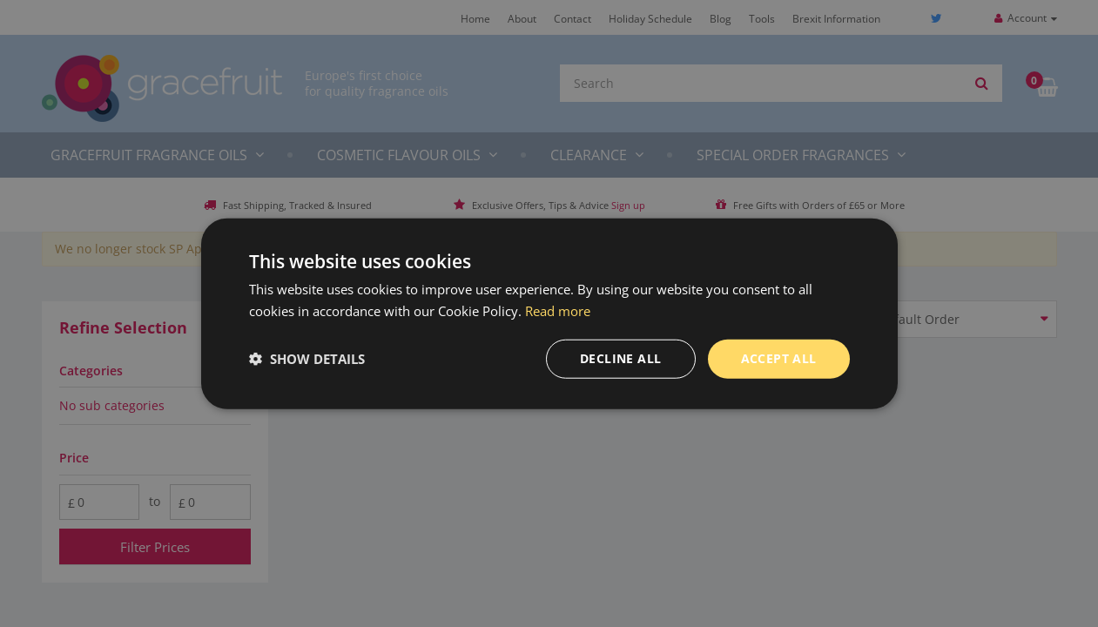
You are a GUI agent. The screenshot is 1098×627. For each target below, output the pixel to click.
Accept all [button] (779, 358)
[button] (307, 359)
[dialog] (549, 313)
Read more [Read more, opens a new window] (557, 311)
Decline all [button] (620, 358)
